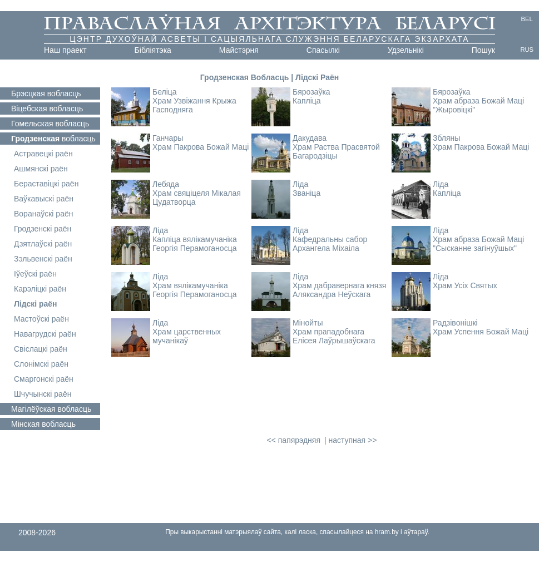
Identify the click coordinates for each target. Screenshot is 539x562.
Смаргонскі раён (43, 378)
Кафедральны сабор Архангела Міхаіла (330, 244)
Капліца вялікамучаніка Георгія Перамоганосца (194, 244)
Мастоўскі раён (41, 318)
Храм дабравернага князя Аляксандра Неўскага (339, 290)
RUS (526, 49)
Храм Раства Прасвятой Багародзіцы (336, 151)
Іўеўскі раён (35, 273)
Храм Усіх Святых (465, 285)
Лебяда (165, 184)
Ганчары (167, 138)
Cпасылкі (323, 50)
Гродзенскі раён (42, 228)
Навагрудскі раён (45, 333)
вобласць (46, 93)
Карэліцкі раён (40, 288)
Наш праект (65, 50)
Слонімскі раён (41, 363)
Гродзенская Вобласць (244, 77)
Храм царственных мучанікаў (186, 336)
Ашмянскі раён (41, 168)
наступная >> (352, 440)
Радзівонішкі (455, 322)
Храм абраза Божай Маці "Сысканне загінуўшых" (478, 244)
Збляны (446, 138)
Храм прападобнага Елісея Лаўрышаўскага (334, 336)
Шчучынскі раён (42, 394)
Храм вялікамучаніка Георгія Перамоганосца (194, 290)
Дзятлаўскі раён (43, 243)
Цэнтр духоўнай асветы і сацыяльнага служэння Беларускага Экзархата (269, 38)
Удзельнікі (406, 50)
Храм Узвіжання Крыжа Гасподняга (194, 105)
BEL (527, 19)
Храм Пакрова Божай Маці (200, 146)
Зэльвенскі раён (43, 258)
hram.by (387, 532)
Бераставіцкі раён (46, 183)
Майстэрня (239, 50)
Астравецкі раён (43, 153)
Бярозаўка (311, 91)
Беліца (164, 91)
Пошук (483, 50)
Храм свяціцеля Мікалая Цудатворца (196, 197)
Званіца (306, 193)
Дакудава (310, 138)
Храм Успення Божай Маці (480, 331)
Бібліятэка (153, 50)
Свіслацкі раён (40, 348)
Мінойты (308, 322)
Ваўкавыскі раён (43, 198)
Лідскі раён (35, 303)
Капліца (307, 100)
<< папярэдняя (293, 440)
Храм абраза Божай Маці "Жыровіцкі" (478, 105)
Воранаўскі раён (43, 213)
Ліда (300, 184)
